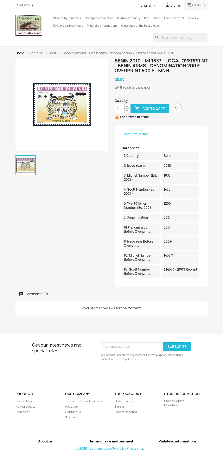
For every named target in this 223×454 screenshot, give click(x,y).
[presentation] (135, 373)
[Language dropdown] (149, 5)
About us (71, 406)
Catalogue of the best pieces (140, 25)
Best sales (22, 412)
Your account (128, 394)
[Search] (180, 37)
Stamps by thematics (99, 18)
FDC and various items (68, 25)
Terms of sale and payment (84, 401)
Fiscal (156, 18)
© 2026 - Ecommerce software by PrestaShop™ (111, 448)
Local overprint (174, 18)
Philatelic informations (102, 25)
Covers (193, 18)
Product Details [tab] (136, 134)
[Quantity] (120, 108)
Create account (126, 412)
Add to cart (150, 108)
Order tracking (125, 401)
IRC (146, 18)
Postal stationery (128, 18)
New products (25, 406)
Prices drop (23, 401)
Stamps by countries (67, 18)
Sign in (119, 406)
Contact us (24, 5)
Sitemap (71, 417)
